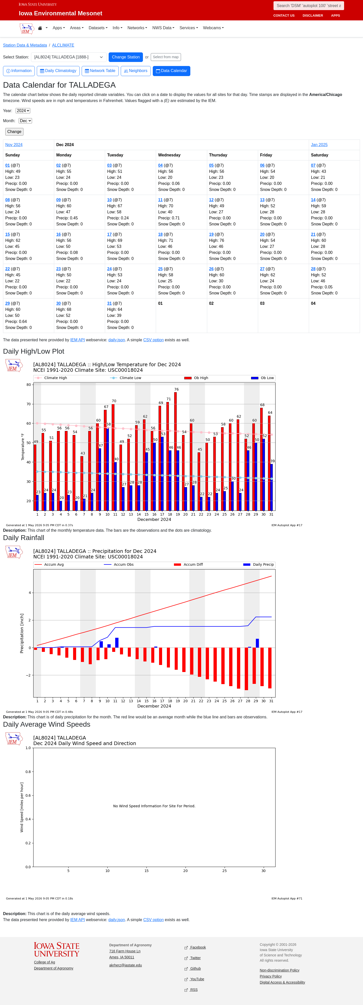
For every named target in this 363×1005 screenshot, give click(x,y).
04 (160, 165)
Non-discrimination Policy (279, 970)
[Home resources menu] (42, 28)
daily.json (116, 340)
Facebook (195, 947)
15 (7, 234)
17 (109, 234)
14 (313, 200)
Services (187, 28)
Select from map (166, 57)
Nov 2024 (14, 145)
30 (58, 303)
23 (58, 269)
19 (211, 234)
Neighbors (135, 71)
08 (7, 200)
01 (7, 165)
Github (193, 969)
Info (116, 28)
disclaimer (313, 15)
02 (58, 165)
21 (313, 234)
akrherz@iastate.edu (125, 965)
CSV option (153, 340)
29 (7, 303)
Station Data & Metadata (25, 45)
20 (262, 234)
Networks (136, 28)
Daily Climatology (58, 71)
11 (160, 200)
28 (313, 269)
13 (262, 200)
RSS (191, 990)
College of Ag (44, 962)
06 (262, 165)
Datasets (97, 28)
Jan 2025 (319, 145)
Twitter (193, 958)
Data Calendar (171, 71)
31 (109, 303)
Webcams (212, 28)
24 (109, 269)
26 (211, 269)
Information (19, 71)
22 (7, 269)
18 (160, 234)
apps (335, 15)
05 (211, 165)
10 (109, 200)
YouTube (194, 979)
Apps (57, 28)
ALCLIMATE (63, 45)
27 (262, 269)
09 (58, 200)
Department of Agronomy (53, 968)
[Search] (309, 5)
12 (211, 200)
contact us (283, 15)
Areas (75, 28)
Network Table (100, 71)
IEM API (77, 340)
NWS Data (161, 28)
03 (109, 165)
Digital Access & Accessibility (282, 982)
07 (313, 165)
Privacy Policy (271, 976)
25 (160, 269)
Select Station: (16, 57)
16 (58, 234)
